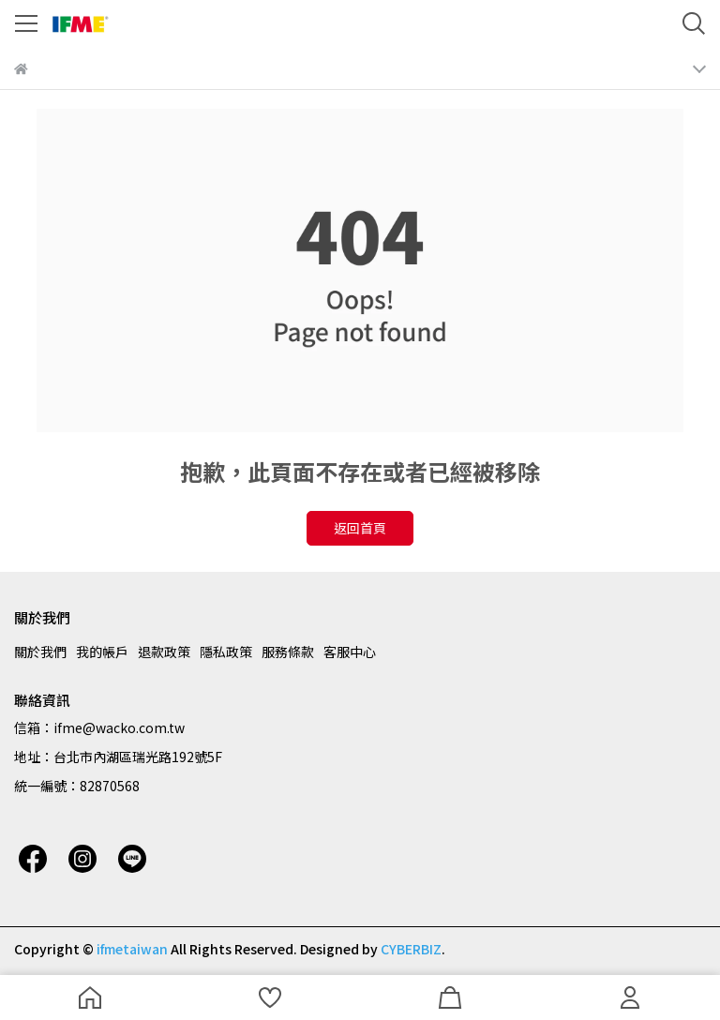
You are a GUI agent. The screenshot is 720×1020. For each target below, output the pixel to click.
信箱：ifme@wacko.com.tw (99, 727)
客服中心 (349, 651)
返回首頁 (360, 527)
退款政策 (164, 651)
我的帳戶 (102, 651)
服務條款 (288, 651)
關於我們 (40, 651)
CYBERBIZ (411, 948)
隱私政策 (226, 651)
